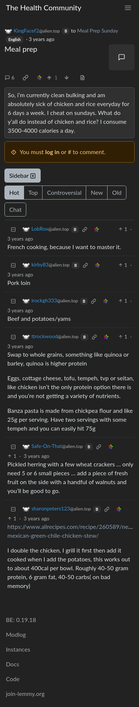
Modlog (16, 634)
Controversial (64, 192)
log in (52, 151)
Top (33, 192)
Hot (14, 192)
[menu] (128, 7)
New (97, 192)
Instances (18, 649)
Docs (12, 663)
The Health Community (43, 7)
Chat (15, 209)
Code (13, 678)
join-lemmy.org (25, 693)
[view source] (82, 77)
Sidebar (22, 175)
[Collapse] (13, 229)
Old (116, 192)
